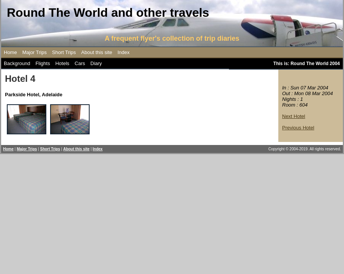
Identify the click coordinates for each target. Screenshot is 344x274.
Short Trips (64, 52)
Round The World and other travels (108, 12)
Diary (96, 63)
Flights (42, 63)
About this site (96, 52)
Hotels (62, 63)
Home (10, 52)
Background (17, 63)
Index (124, 52)
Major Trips (34, 52)
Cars (80, 63)
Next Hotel (293, 116)
